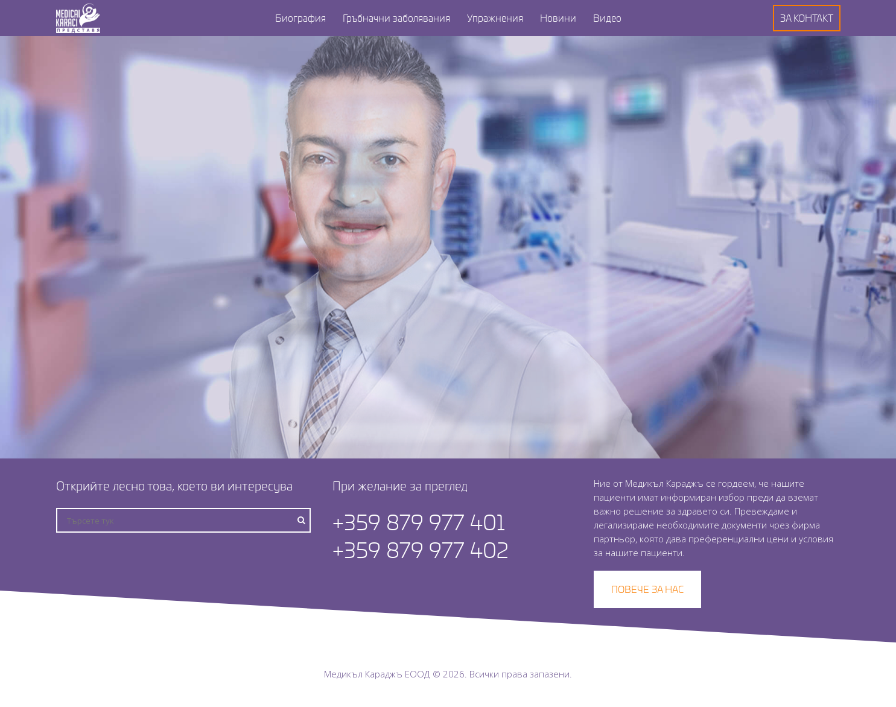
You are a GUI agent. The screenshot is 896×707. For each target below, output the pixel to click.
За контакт (806, 17)
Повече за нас (647, 589)
